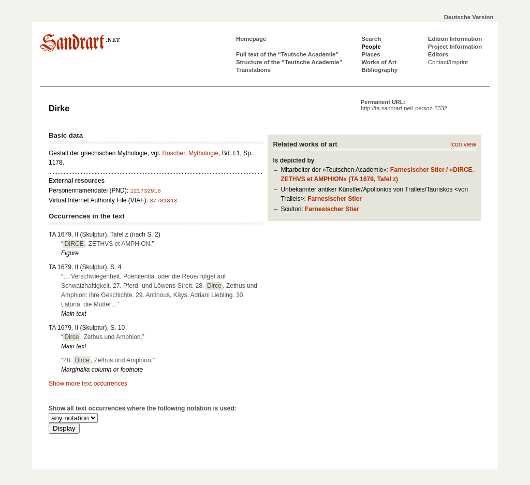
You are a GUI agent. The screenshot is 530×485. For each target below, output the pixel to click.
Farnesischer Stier (334, 198)
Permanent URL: (404, 105)
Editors (438, 54)
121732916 (145, 191)
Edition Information (455, 39)
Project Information (455, 46)
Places (370, 54)
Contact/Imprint (448, 62)
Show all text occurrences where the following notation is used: (143, 408)
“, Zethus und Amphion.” (102, 337)
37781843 (163, 201)
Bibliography (379, 70)
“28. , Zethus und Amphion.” (108, 360)
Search (371, 39)
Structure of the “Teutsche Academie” (289, 62)
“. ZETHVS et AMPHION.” (107, 244)
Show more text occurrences (88, 383)
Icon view (463, 144)
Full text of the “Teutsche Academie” (287, 54)
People (370, 46)
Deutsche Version (469, 17)
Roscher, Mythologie (190, 153)
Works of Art (378, 62)
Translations (253, 70)
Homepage (251, 39)
